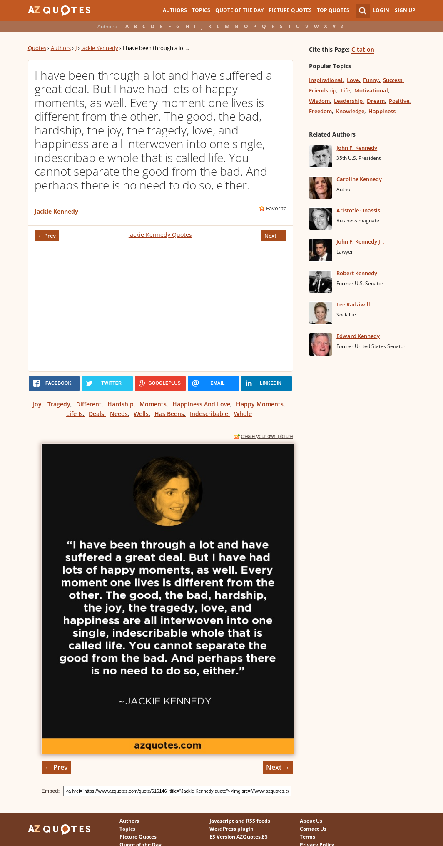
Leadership (348, 101)
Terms (307, 836)
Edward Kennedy (358, 336)
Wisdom (319, 101)
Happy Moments (260, 404)
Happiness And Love (201, 404)
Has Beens (169, 414)
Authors (175, 10)
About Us (311, 820)
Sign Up (405, 10)
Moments (153, 404)
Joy (37, 404)
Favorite (276, 208)
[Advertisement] (160, 309)
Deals (96, 414)
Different (89, 404)
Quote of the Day (239, 10)
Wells (141, 414)
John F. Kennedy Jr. (360, 241)
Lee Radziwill (353, 304)
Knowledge (350, 111)
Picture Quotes (290, 10)
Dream (376, 101)
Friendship (322, 90)
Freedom (320, 111)
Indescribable (209, 414)
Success (392, 80)
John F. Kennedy (356, 148)
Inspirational (326, 80)
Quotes (37, 48)
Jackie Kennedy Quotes (160, 235)
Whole (243, 414)
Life (345, 90)
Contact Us (313, 828)
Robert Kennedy (356, 273)
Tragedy (58, 404)
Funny (371, 80)
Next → (273, 235)
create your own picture (267, 436)
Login (381, 10)
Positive (399, 101)
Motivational (371, 90)
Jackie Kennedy (99, 48)
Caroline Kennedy (359, 179)
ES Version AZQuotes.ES (238, 836)
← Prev (47, 235)
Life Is (74, 414)
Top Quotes (333, 10)
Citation (362, 49)
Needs (119, 414)
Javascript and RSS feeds (239, 820)
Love (353, 80)
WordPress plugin (231, 828)
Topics (201, 10)
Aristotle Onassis (358, 210)
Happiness (382, 111)
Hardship (120, 404)
